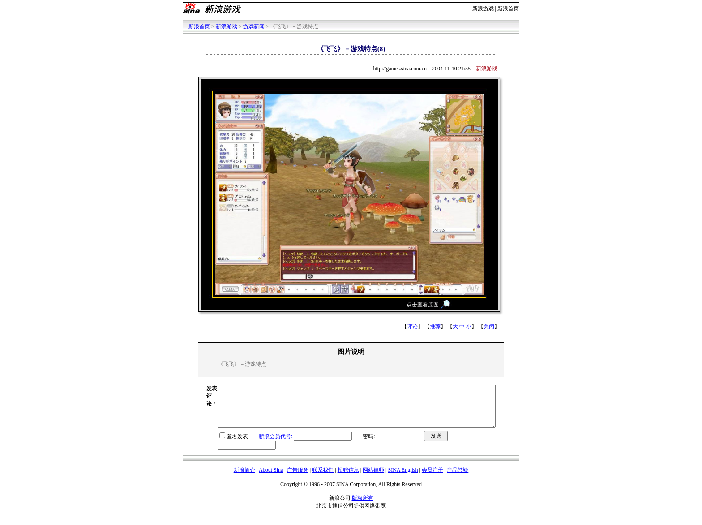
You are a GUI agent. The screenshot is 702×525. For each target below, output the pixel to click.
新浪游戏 (483, 8)
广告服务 (297, 478)
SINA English (403, 478)
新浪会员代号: (259, 444)
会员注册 (432, 478)
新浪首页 (508, 8)
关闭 (489, 326)
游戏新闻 (254, 26)
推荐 (435, 326)
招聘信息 (348, 478)
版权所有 (362, 506)
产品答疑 (457, 478)
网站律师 (373, 478)
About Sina (271, 478)
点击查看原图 (423, 304)
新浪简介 (244, 478)
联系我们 (323, 478)
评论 (412, 326)
